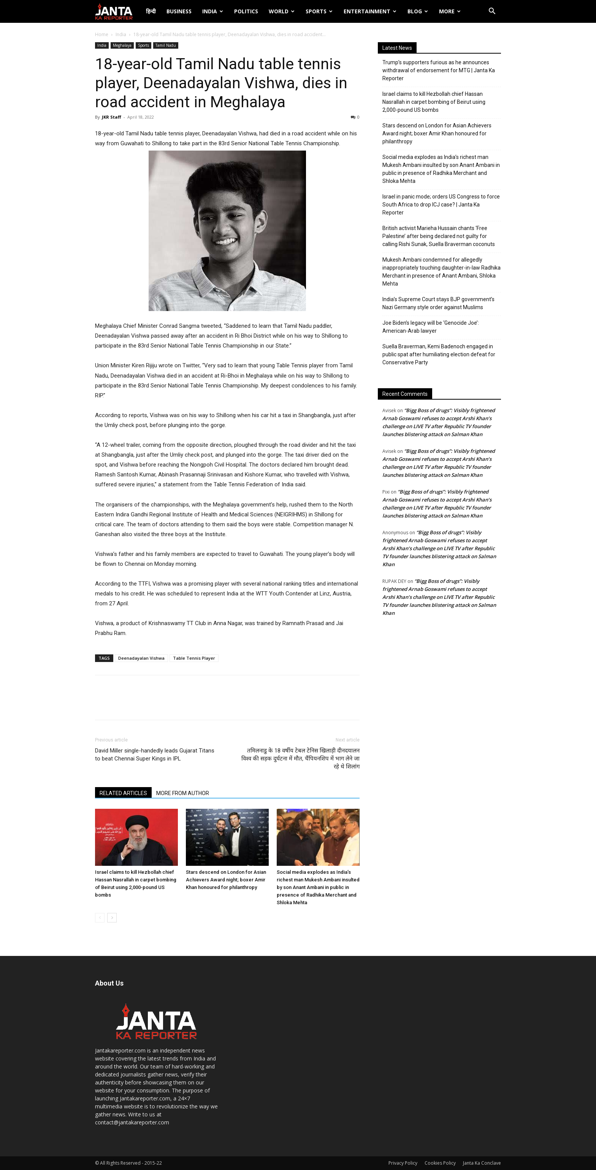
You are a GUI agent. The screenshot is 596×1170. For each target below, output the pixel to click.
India (212, 11)
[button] (492, 12)
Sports (319, 11)
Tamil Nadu (165, 45)
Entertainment (370, 11)
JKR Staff (111, 117)
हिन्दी (151, 11)
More (450, 11)
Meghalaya (122, 45)
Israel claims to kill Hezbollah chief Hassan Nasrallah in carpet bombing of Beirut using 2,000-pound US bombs (433, 102)
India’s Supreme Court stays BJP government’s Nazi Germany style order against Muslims (438, 303)
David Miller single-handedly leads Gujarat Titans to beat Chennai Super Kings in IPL (154, 754)
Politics (246, 11)
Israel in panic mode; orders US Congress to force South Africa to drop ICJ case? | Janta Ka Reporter (441, 205)
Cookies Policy (440, 1163)
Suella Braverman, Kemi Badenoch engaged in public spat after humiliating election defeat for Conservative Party (438, 354)
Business (179, 11)
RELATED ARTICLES (123, 793)
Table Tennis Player (194, 658)
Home (101, 34)
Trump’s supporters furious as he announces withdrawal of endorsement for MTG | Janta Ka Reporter (438, 70)
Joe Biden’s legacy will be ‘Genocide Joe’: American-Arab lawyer (430, 327)
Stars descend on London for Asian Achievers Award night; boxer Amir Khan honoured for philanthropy (226, 879)
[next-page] (112, 917)
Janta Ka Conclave (482, 1163)
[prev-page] (100, 917)
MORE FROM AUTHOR (182, 793)
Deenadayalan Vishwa (141, 658)
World (282, 11)
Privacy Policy (402, 1163)
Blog (417, 11)
